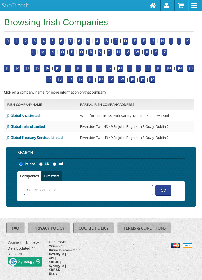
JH (120, 67)
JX (132, 79)
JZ (152, 79)
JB (57, 67)
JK (148, 67)
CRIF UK (54, 270)
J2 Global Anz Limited (23, 115)
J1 (7, 67)
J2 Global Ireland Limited (26, 126)
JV (111, 79)
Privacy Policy (48, 228)
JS (80, 79)
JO (191, 67)
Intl (60, 164)
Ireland (30, 164)
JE (88, 67)
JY (142, 79)
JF (98, 67)
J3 (27, 67)
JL (158, 67)
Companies (29, 176)
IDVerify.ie (56, 254)
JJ (138, 67)
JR (70, 79)
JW (121, 79)
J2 (17, 67)
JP (49, 79)
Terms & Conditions (144, 228)
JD (78, 67)
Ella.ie (53, 274)
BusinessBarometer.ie (64, 250)
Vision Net (56, 246)
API (51, 258)
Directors (51, 176)
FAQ (15, 228)
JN (180, 67)
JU (101, 79)
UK (47, 164)
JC (68, 67)
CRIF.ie (54, 262)
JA (47, 67)
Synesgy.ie (56, 266)
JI (129, 67)
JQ (60, 79)
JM (168, 67)
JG (109, 67)
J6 (37, 67)
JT (90, 79)
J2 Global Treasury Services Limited (35, 137)
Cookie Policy (94, 228)
